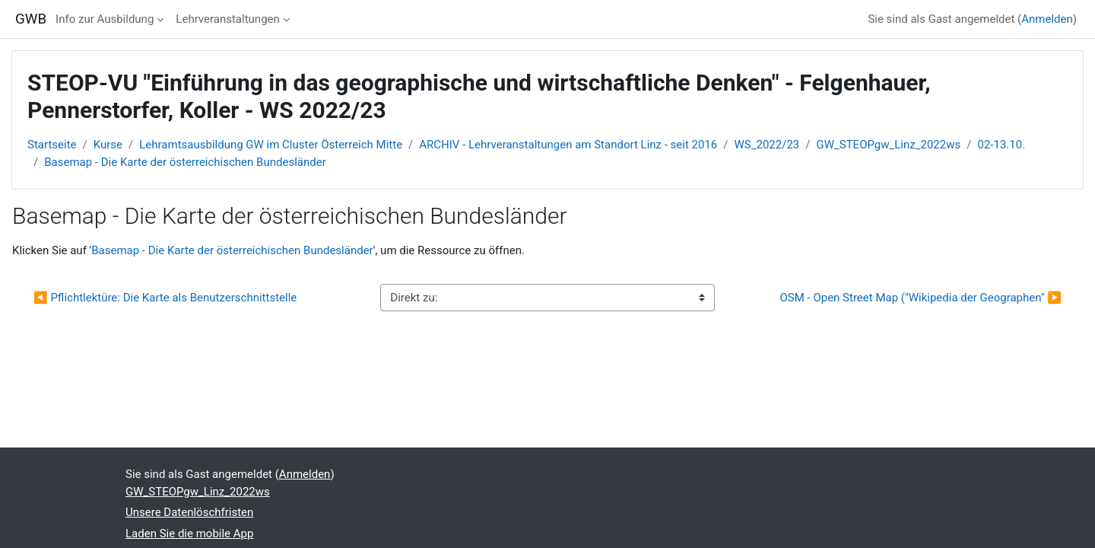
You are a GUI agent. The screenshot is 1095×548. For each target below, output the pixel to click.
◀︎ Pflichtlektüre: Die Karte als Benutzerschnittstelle (165, 297)
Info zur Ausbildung (105, 19)
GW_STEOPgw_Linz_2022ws (888, 144)
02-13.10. (1001, 144)
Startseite (52, 144)
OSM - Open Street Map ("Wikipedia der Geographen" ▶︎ (920, 297)
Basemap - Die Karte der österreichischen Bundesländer (185, 162)
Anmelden (1047, 19)
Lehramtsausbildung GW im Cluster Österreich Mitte (270, 144)
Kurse (108, 144)
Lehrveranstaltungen (227, 19)
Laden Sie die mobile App (189, 533)
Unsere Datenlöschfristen (189, 512)
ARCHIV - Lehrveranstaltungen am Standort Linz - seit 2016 (568, 144)
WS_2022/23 (767, 144)
